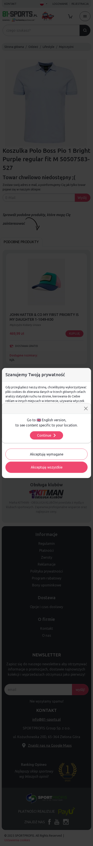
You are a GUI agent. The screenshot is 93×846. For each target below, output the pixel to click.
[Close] (85, 408)
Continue (46, 435)
